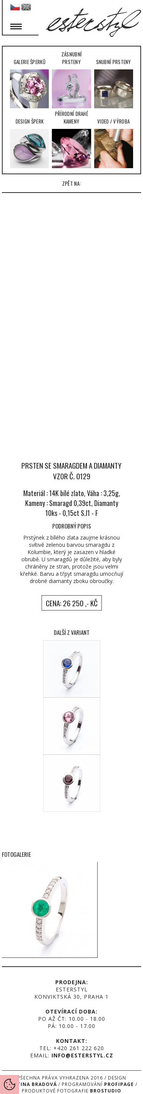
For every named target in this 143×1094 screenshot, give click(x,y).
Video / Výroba (113, 142)
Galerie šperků (29, 83)
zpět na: (71, 183)
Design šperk (29, 142)
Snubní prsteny (113, 83)
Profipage (119, 1084)
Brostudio (105, 1091)
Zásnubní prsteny (71, 79)
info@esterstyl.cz (82, 1055)
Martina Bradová (31, 1084)
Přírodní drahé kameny (71, 139)
